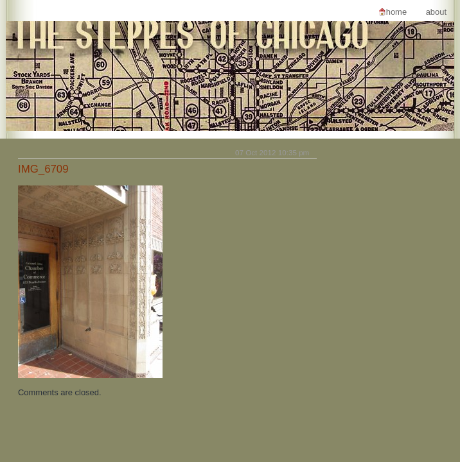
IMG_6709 (43, 169)
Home (396, 12)
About (436, 12)
